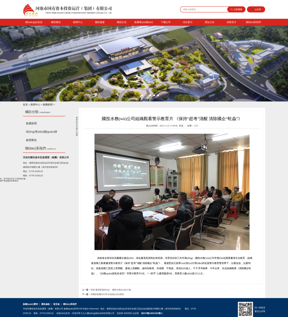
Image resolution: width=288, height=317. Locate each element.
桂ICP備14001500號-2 (151, 313)
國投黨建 (100, 22)
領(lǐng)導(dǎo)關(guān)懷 (41, 131)
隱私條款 (45, 304)
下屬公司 (165, 22)
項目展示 (187, 22)
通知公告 (209, 22)
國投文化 (122, 22)
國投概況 (56, 22)
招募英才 (231, 22)
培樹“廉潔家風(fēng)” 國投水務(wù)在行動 (110, 290)
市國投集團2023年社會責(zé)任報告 (107, 294)
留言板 (56, 304)
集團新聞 (48, 104)
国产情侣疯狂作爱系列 (9, 181)
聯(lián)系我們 (253, 22)
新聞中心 (78, 22)
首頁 (25, 104)
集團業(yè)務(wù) (143, 22)
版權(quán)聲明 (30, 304)
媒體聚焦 (31, 140)
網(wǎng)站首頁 (33, 22)
